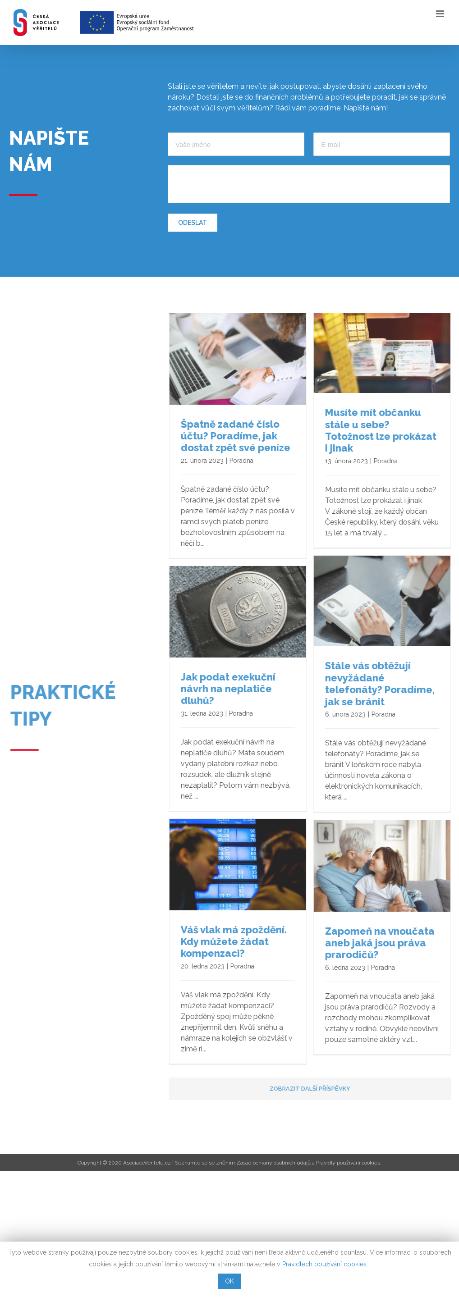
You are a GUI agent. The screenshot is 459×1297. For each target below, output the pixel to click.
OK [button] (229, 1281)
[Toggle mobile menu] (440, 13)
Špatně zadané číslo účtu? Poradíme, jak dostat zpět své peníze (243, 435)
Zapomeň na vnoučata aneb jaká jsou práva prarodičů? (262, 946)
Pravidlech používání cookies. (325, 1264)
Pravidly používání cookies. (348, 1163)
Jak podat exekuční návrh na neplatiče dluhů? (235, 696)
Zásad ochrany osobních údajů (273, 1163)
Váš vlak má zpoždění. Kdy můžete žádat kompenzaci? (405, 942)
